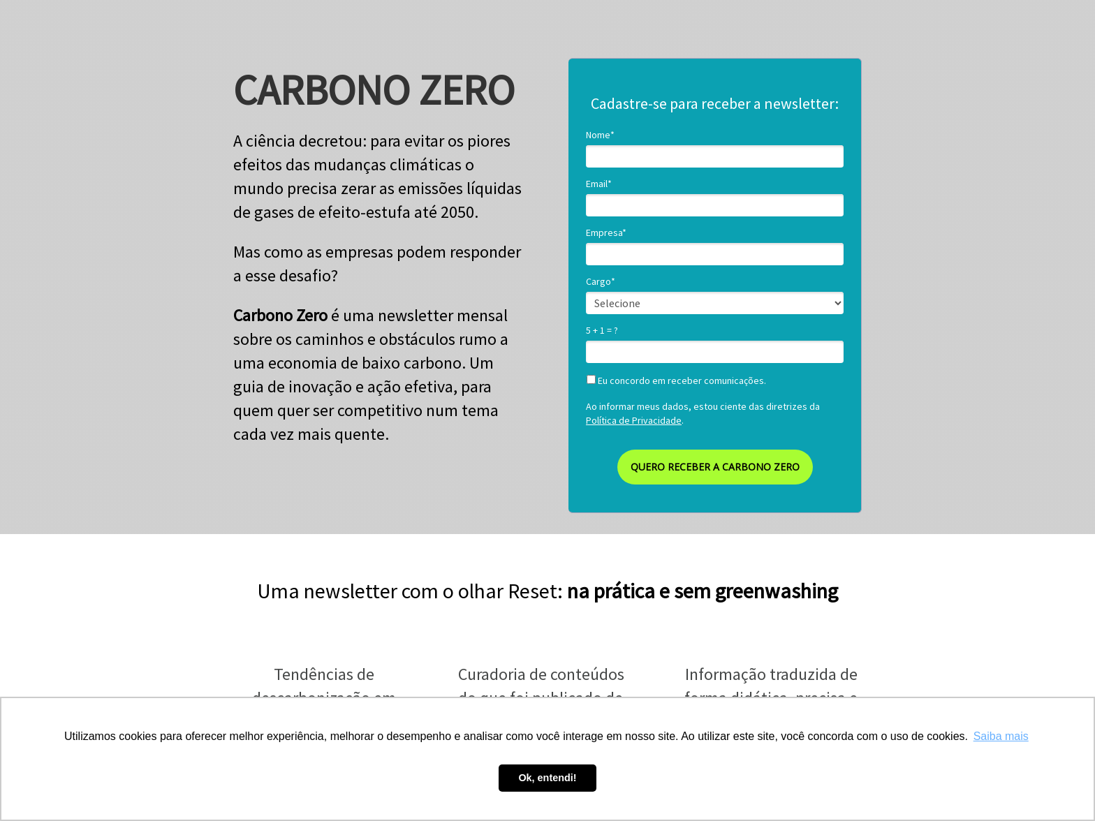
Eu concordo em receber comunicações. (676, 381)
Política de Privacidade (634, 420)
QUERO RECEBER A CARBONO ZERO (715, 466)
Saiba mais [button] (1001, 736)
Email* (599, 184)
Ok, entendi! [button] (547, 777)
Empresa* (606, 233)
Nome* (600, 135)
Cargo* (600, 282)
